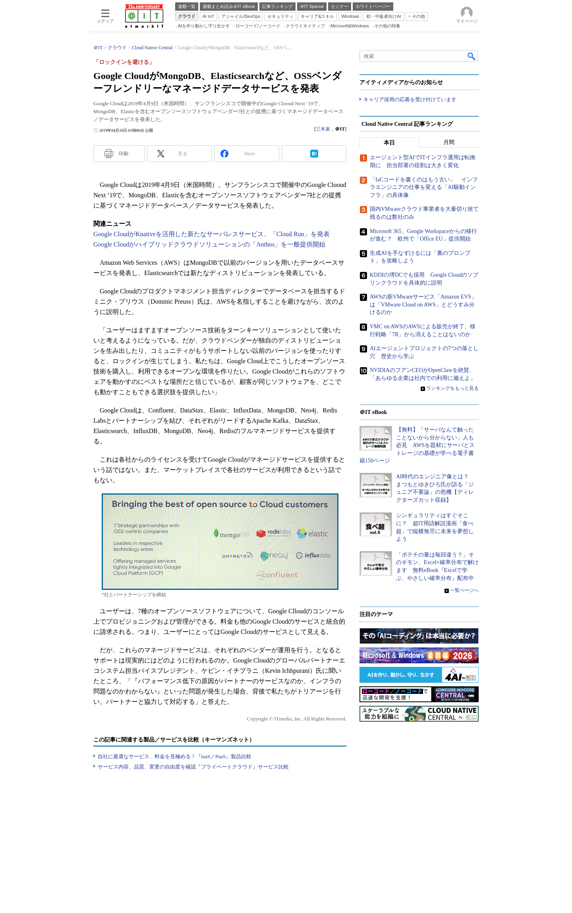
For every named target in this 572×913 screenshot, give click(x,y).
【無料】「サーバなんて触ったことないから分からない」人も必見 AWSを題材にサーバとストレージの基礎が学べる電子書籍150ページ (417, 445)
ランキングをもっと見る (452, 388)
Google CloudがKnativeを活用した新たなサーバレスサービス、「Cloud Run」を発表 (211, 234)
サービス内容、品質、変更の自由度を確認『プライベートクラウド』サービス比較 (193, 767)
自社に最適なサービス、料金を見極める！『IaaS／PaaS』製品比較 (174, 756)
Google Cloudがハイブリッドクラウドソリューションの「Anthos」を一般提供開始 (209, 244)
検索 (472, 56)
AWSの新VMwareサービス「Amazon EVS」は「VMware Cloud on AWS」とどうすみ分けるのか (423, 304)
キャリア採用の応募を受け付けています (409, 99)
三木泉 (323, 129)
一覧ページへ (464, 590)
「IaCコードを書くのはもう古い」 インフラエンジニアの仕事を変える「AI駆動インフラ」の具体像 (424, 187)
